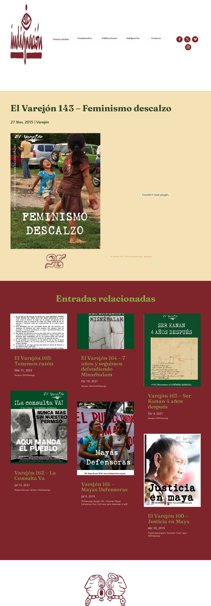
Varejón (42, 122)
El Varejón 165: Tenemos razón (33, 361)
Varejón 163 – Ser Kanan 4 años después (169, 401)
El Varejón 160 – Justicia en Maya (169, 518)
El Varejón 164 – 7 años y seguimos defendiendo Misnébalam (103, 366)
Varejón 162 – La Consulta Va (35, 475)
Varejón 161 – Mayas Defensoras (104, 487)
